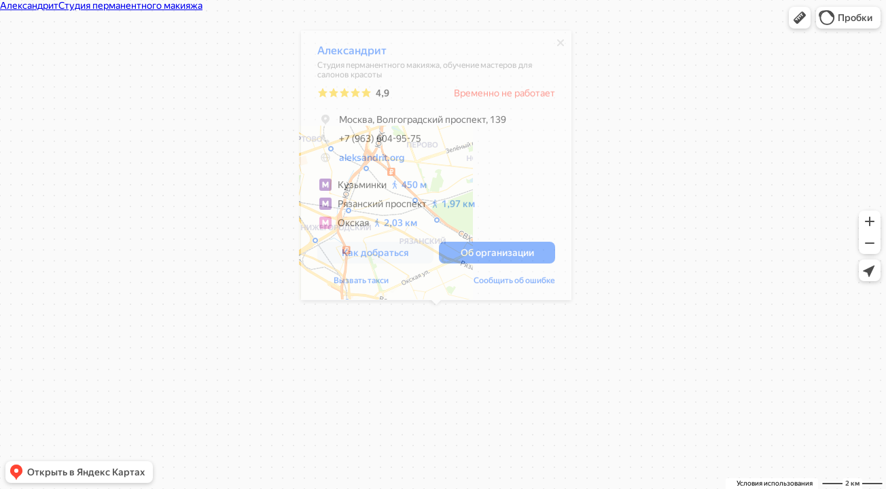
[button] (800, 18)
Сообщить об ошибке (514, 284)
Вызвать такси (361, 284)
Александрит (352, 54)
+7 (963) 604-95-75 (369, 142)
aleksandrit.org (371, 161)
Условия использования (775, 483)
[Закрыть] (560, 46)
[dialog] (436, 169)
